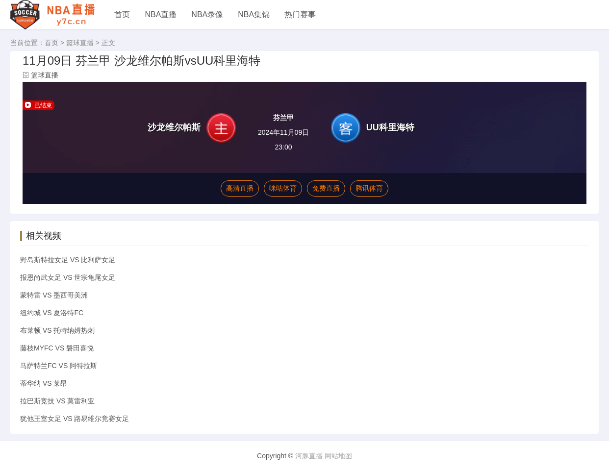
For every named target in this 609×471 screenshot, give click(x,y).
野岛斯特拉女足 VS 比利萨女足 (67, 260)
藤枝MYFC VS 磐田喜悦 (57, 348)
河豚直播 (309, 456)
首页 (122, 14)
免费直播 (326, 188)
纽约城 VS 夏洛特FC (51, 313)
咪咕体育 (283, 188)
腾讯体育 (369, 188)
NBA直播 (161, 14)
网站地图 (338, 456)
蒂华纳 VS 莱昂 (43, 383)
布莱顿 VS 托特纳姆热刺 (57, 330)
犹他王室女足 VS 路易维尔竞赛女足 (74, 418)
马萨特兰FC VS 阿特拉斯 (58, 366)
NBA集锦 (254, 14)
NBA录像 (207, 14)
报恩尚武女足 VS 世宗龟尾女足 (67, 277)
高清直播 (240, 188)
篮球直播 (80, 43)
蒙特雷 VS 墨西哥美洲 (54, 295)
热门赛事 (300, 14)
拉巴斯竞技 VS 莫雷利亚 (57, 401)
